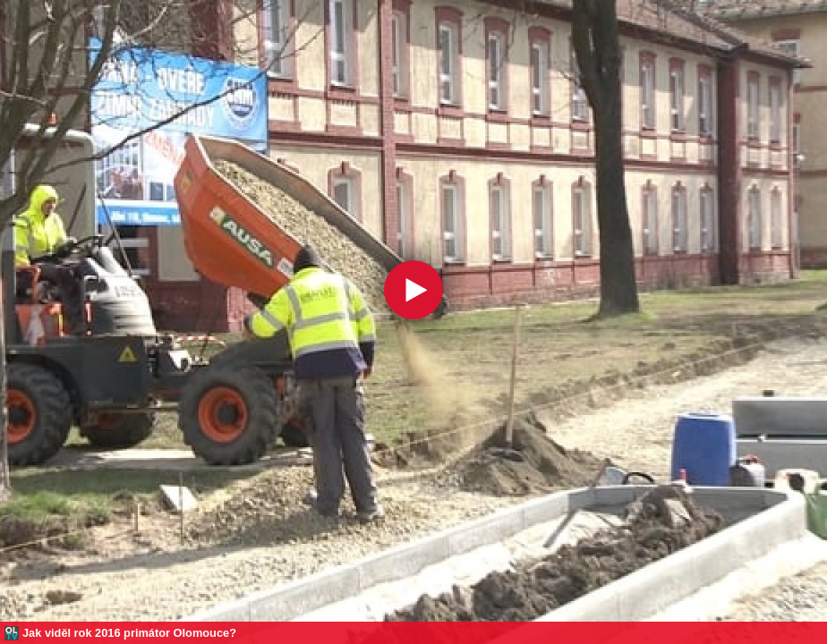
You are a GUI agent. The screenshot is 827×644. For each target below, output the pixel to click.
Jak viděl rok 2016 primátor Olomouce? (129, 633)
